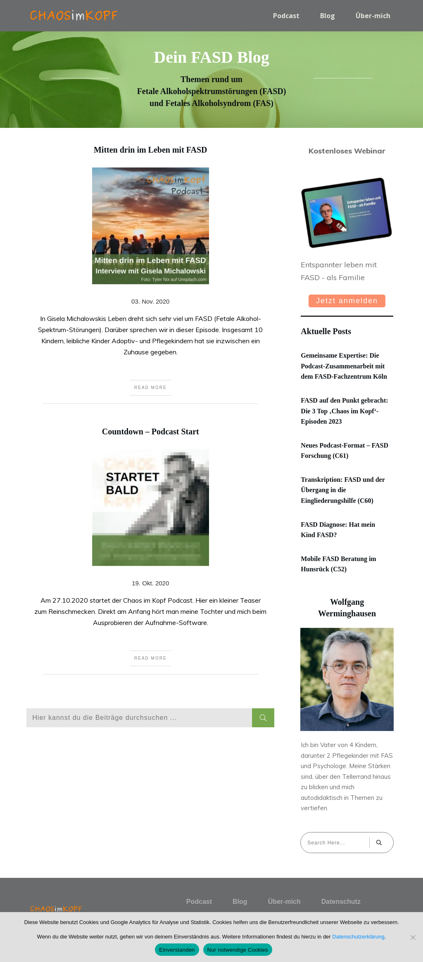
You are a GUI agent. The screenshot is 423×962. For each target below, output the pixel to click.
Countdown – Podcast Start (150, 564)
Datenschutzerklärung (358, 937)
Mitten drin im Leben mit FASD (150, 288)
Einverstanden (177, 950)
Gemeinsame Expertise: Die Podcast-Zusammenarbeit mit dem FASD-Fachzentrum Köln (344, 366)
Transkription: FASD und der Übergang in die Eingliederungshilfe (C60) (343, 490)
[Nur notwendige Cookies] (413, 937)
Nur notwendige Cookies (237, 950)
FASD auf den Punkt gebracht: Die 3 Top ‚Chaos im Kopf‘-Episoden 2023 (344, 411)
